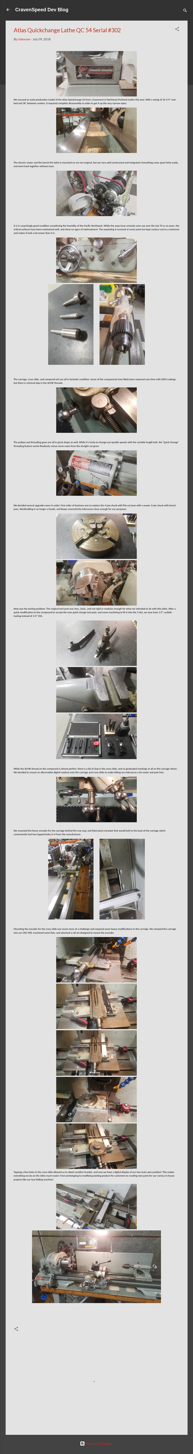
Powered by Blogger (96, 1443)
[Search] (185, 11)
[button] (177, 30)
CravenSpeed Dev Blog (41, 9)
